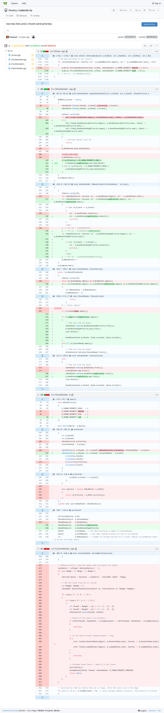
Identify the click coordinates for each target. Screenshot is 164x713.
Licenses (152, 710)
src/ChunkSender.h (60, 395)
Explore (14, 3)
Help (24, 3)
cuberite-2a (25, 10)
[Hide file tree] (6, 45)
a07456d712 (130, 37)
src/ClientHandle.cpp (62, 549)
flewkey (13, 10)
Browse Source (149, 24)
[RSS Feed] (114, 10)
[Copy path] (66, 51)
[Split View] (151, 46)
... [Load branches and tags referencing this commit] (8, 30)
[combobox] (145, 46)
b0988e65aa (152, 37)
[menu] (157, 46)
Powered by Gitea (10, 710)
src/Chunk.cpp (57, 51)
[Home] (5, 3)
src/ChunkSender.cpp (62, 89)
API (159, 710)
